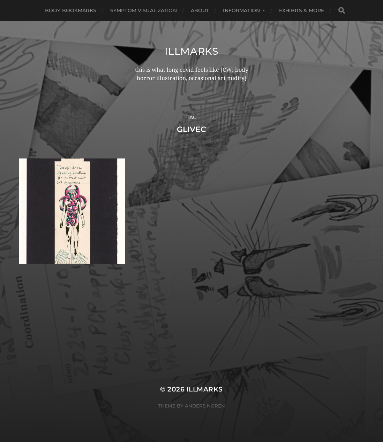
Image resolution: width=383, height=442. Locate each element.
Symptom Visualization (143, 10)
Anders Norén (205, 406)
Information (241, 10)
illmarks (191, 51)
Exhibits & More (301, 10)
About (200, 10)
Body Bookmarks (70, 10)
